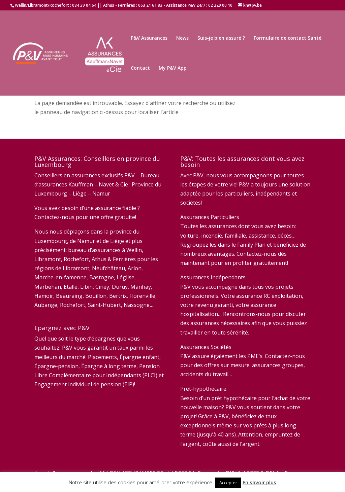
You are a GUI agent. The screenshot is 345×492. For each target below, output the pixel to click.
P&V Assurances (149, 38)
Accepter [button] (228, 483)
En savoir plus (259, 482)
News (182, 38)
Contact (140, 68)
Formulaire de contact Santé (287, 38)
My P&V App (173, 68)
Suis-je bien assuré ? (221, 38)
